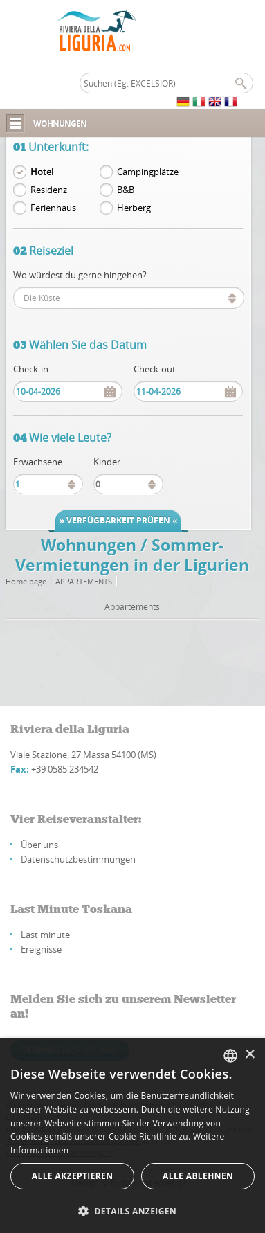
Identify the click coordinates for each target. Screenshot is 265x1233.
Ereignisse (41, 949)
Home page (26, 581)
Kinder (106, 462)
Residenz (48, 189)
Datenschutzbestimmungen (78, 859)
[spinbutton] (48, 484)
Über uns (39, 844)
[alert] (132, 1135)
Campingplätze (148, 171)
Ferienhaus (53, 207)
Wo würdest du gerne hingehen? (80, 275)
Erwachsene (37, 462)
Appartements (83, 581)
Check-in (30, 369)
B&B (125, 189)
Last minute (45, 934)
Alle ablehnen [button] (198, 1176)
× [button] (249, 1055)
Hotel (41, 171)
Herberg (134, 207)
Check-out (155, 369)
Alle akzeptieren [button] (72, 1176)
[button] (132, 1210)
